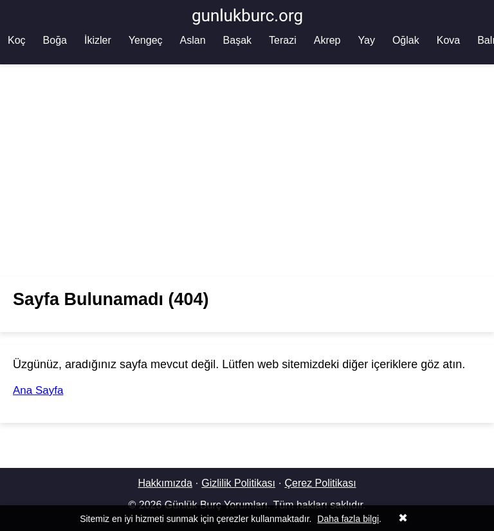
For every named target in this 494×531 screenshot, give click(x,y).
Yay (366, 40)
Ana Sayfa (38, 390)
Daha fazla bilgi (348, 519)
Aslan (193, 40)
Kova (448, 40)
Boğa (55, 40)
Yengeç (146, 40)
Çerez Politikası (320, 483)
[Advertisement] (247, 170)
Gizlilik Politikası (238, 483)
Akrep (327, 40)
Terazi (283, 40)
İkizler (97, 40)
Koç (17, 40)
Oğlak (405, 40)
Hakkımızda (165, 483)
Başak (237, 40)
